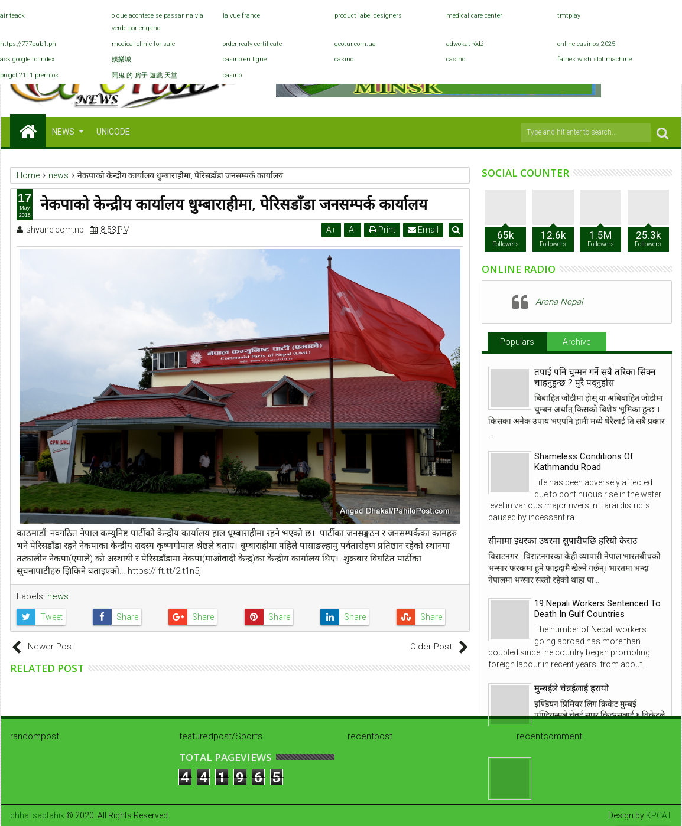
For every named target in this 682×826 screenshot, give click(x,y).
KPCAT (659, 815)
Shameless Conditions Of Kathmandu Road (584, 461)
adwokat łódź (464, 44)
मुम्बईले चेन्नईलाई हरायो (571, 688)
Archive (576, 342)
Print (383, 229)
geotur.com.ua (355, 44)
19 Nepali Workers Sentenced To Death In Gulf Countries (597, 608)
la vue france (241, 15)
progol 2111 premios (29, 75)
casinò (232, 75)
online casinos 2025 (586, 44)
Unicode (113, 131)
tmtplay (568, 15)
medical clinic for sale (143, 44)
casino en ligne (245, 59)
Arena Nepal (559, 301)
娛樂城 (121, 59)
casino (343, 59)
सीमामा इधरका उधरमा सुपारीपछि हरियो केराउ (562, 541)
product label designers (368, 15)
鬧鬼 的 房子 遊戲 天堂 (144, 75)
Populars (517, 342)
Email (424, 229)
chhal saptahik (37, 815)
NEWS (63, 131)
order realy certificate (252, 44)
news (58, 596)
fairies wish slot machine (594, 59)
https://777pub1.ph (28, 44)
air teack (12, 15)
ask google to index (27, 59)
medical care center (474, 15)
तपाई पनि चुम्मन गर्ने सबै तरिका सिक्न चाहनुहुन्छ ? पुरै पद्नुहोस (594, 377)
